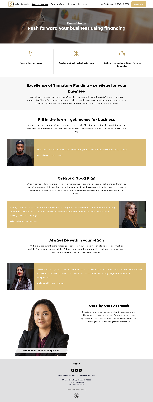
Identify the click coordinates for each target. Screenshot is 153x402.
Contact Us (108, 4)
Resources (82, 4)
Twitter (76, 370)
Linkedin (80, 370)
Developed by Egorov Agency (76, 390)
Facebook (72, 370)
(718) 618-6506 (123, 4)
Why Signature (57, 4)
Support (76, 364)
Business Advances (40, 4)
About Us (71, 4)
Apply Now (138, 4)
